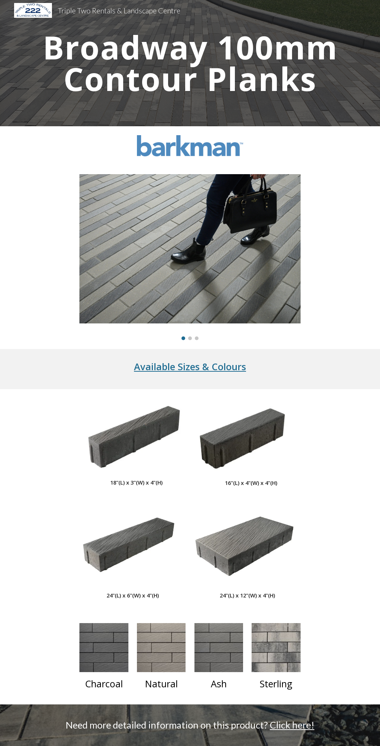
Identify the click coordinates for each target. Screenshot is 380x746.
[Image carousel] (189, 257)
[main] (190, 63)
